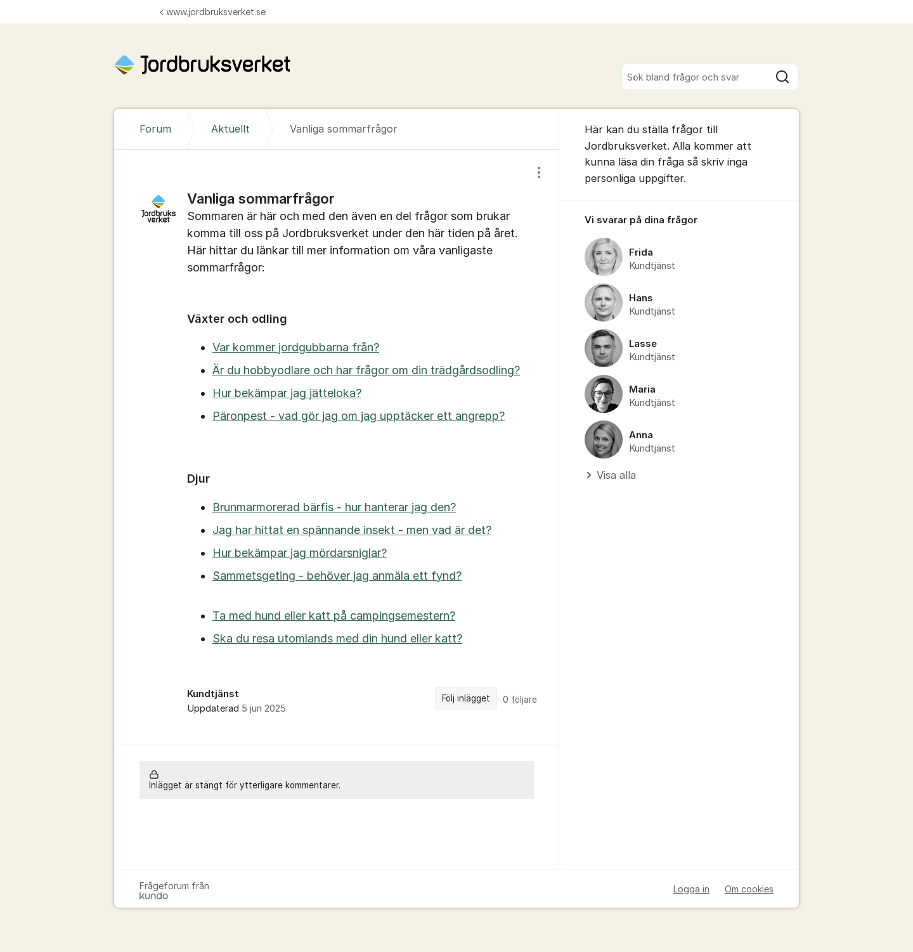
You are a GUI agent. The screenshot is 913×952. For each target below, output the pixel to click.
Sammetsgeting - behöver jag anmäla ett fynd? (337, 575)
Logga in (691, 889)
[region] (336, 447)
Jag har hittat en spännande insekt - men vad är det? (351, 530)
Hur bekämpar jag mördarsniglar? (299, 552)
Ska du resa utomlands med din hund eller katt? (337, 638)
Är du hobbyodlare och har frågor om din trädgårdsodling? (366, 370)
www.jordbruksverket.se (213, 11)
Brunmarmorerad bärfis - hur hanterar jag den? (334, 507)
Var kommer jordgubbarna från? (295, 347)
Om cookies (749, 889)
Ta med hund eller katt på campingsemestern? (333, 615)
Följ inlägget (466, 698)
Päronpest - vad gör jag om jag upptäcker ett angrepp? (358, 415)
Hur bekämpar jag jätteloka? (286, 393)
